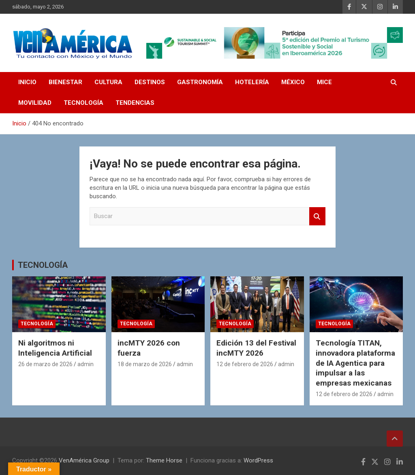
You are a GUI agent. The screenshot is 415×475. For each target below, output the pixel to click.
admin (85, 364)
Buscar (317, 216)
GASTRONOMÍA (200, 82)
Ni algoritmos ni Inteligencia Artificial (55, 348)
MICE (324, 82)
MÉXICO (293, 82)
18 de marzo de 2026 (145, 364)
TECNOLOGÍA (83, 102)
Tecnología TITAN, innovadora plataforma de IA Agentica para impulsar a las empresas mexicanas (355, 363)
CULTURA (108, 82)
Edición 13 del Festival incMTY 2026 (256, 348)
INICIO (27, 82)
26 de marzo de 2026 (45, 364)
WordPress (258, 460)
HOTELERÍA (252, 82)
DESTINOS (150, 82)
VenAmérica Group (84, 460)
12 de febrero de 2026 (244, 364)
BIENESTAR (65, 82)
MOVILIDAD (34, 102)
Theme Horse (164, 460)
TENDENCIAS (135, 102)
